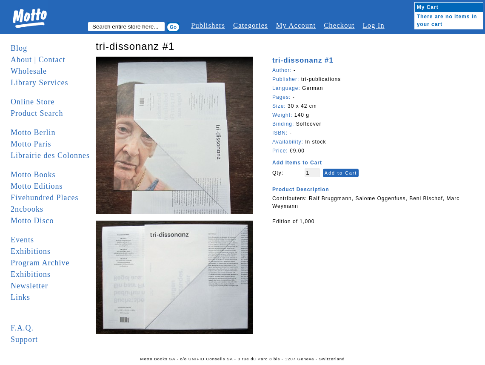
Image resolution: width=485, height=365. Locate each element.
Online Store (33, 102)
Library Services (39, 82)
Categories (250, 25)
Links (20, 297)
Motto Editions (37, 186)
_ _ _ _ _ (26, 309)
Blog (19, 48)
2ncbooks (27, 209)
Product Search (37, 113)
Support (24, 339)
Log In (373, 25)
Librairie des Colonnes (50, 155)
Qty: (277, 173)
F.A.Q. (22, 328)
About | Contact (38, 59)
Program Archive (40, 263)
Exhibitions (31, 251)
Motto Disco (32, 220)
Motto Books (33, 174)
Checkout (339, 25)
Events (22, 240)
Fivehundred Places (44, 197)
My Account (296, 25)
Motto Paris (31, 144)
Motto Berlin (33, 132)
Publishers (208, 25)
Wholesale (29, 71)
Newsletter (29, 286)
